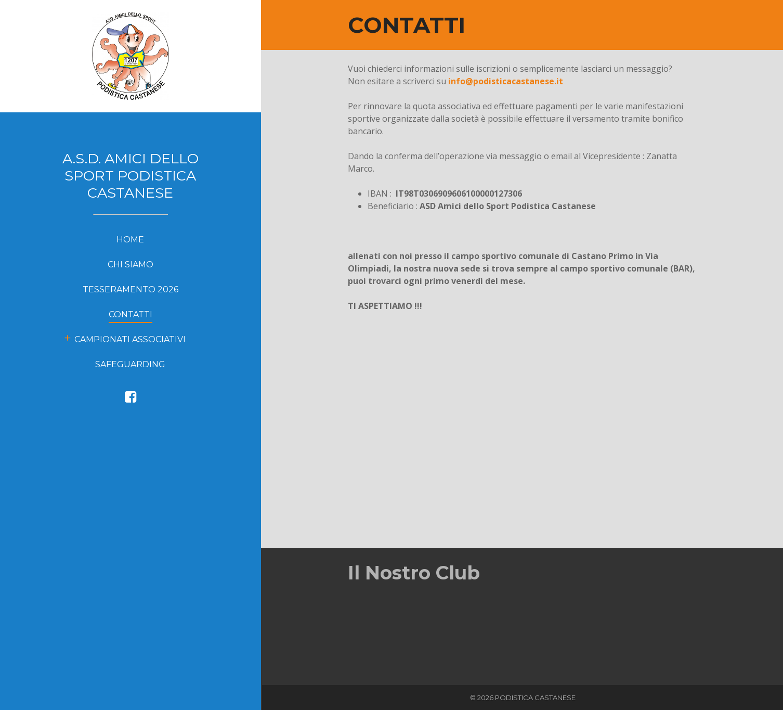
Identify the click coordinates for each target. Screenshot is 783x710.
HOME (130, 239)
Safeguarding (130, 364)
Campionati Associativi (130, 339)
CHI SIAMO (130, 264)
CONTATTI (130, 314)
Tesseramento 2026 (130, 289)
